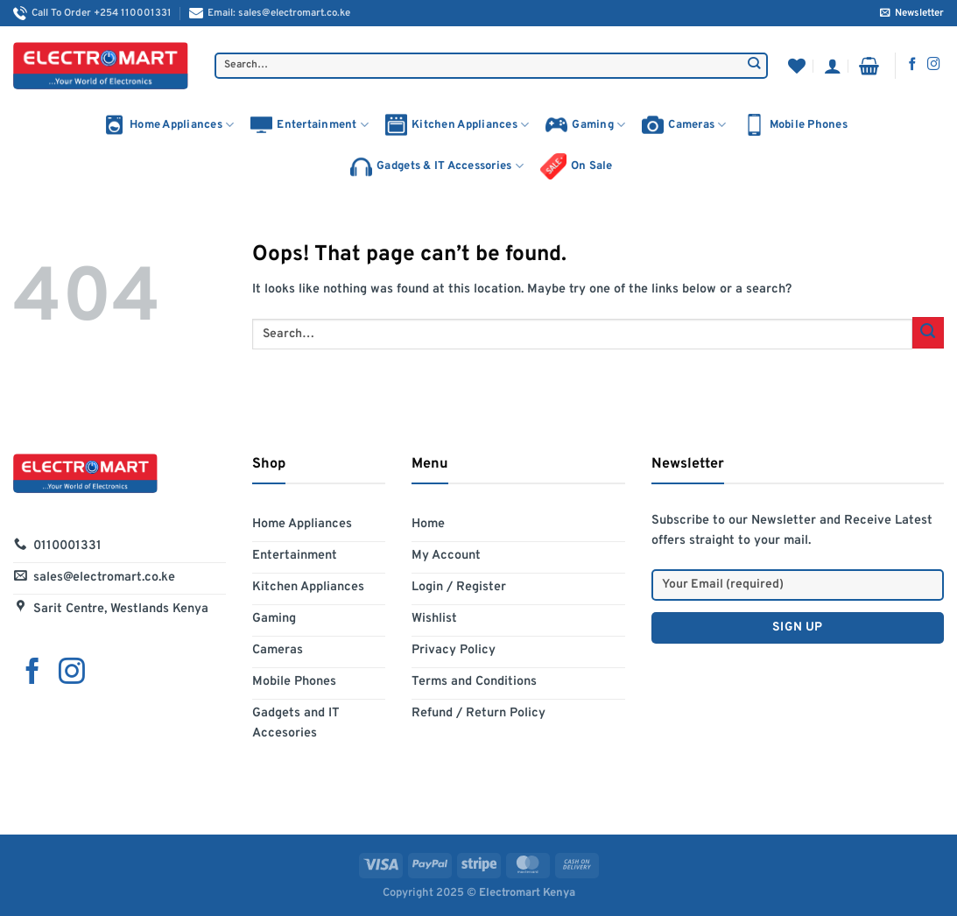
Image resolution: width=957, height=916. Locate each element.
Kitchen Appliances (457, 125)
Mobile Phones (795, 125)
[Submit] (754, 66)
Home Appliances (168, 125)
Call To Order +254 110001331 (92, 13)
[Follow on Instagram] (933, 65)
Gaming (585, 125)
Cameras (684, 125)
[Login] (832, 65)
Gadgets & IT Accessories (437, 167)
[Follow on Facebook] (912, 65)
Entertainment (309, 125)
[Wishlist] (797, 65)
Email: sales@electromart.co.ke (269, 13)
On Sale (576, 166)
